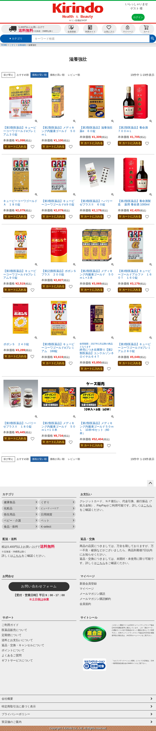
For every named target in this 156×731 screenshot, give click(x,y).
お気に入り (109, 29)
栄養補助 (22, 45)
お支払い (86, 494)
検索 (153, 38)
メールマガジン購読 (92, 593)
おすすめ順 (23, 74)
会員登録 (72, 29)
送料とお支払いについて (17, 640)
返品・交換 (87, 539)
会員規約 (85, 604)
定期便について (12, 635)
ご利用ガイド (10, 624)
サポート (8, 617)
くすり (12, 45)
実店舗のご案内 (12, 721)
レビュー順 (74, 74)
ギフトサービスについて (17, 660)
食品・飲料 (11, 526)
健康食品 (9, 502)
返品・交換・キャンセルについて (23, 645)
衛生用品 (9, 514)
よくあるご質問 (12, 655)
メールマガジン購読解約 (95, 598)
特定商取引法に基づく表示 (19, 706)
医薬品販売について (14, 630)
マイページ (128, 29)
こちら (147, 505)
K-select (46, 526)
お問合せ (8, 576)
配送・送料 (9, 539)
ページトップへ (150, 483)
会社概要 (7, 698)
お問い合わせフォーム (39, 586)
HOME (4, 45)
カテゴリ (8, 494)
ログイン (138, 17)
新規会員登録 (88, 583)
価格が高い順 (57, 74)
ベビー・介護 (12, 520)
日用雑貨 (46, 514)
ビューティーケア (50, 508)
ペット (45, 520)
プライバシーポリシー (16, 714)
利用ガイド (90, 29)
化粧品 (8, 508)
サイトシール (89, 617)
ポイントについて (13, 650)
